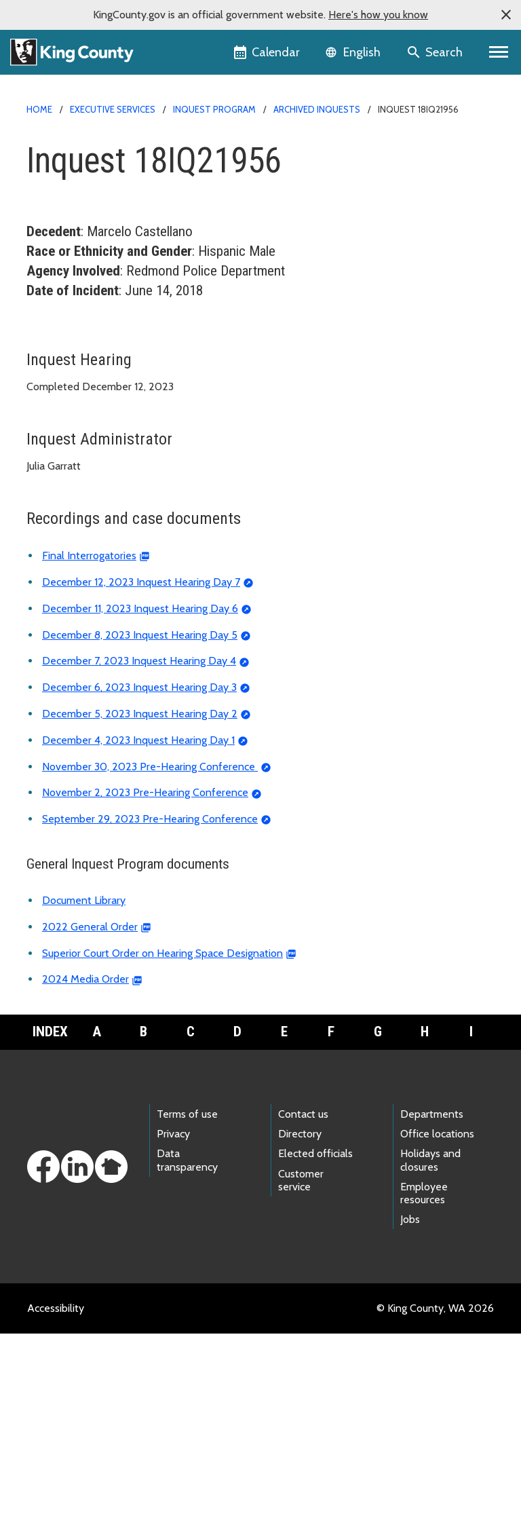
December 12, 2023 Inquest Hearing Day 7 (141, 777)
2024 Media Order (85, 1174)
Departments (431, 1309)
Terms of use (187, 1309)
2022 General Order (90, 1122)
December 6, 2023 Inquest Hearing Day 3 (139, 882)
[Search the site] (436, 52)
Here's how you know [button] (378, 14)
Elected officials (315, 1348)
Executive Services (112, 109)
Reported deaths (74, 411)
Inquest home (67, 346)
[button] (506, 15)
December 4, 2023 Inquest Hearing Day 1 (138, 935)
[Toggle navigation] (499, 52)
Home (39, 109)
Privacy (173, 1329)
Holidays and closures (430, 1355)
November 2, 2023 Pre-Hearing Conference (145, 987)
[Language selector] (354, 52)
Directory (300, 1329)
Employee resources (424, 1388)
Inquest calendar (74, 455)
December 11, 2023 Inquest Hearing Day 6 (140, 803)
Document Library (84, 1095)
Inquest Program (214, 109)
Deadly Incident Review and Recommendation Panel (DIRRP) (179, 520)
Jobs (410, 1414)
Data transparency (187, 1355)
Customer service (301, 1376)
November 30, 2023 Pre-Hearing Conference (150, 962)
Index (50, 1227)
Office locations (437, 1329)
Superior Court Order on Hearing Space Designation (162, 1148)
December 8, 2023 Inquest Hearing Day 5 (139, 830)
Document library (75, 476)
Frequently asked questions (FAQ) (114, 498)
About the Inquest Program (103, 433)
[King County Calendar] (267, 52)
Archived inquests (316, 109)
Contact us (303, 1309)
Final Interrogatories (89, 750)
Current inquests (78, 368)
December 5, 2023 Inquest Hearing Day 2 (139, 909)
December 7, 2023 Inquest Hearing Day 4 (139, 856)
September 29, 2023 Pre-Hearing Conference (150, 1014)
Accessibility (55, 1503)
